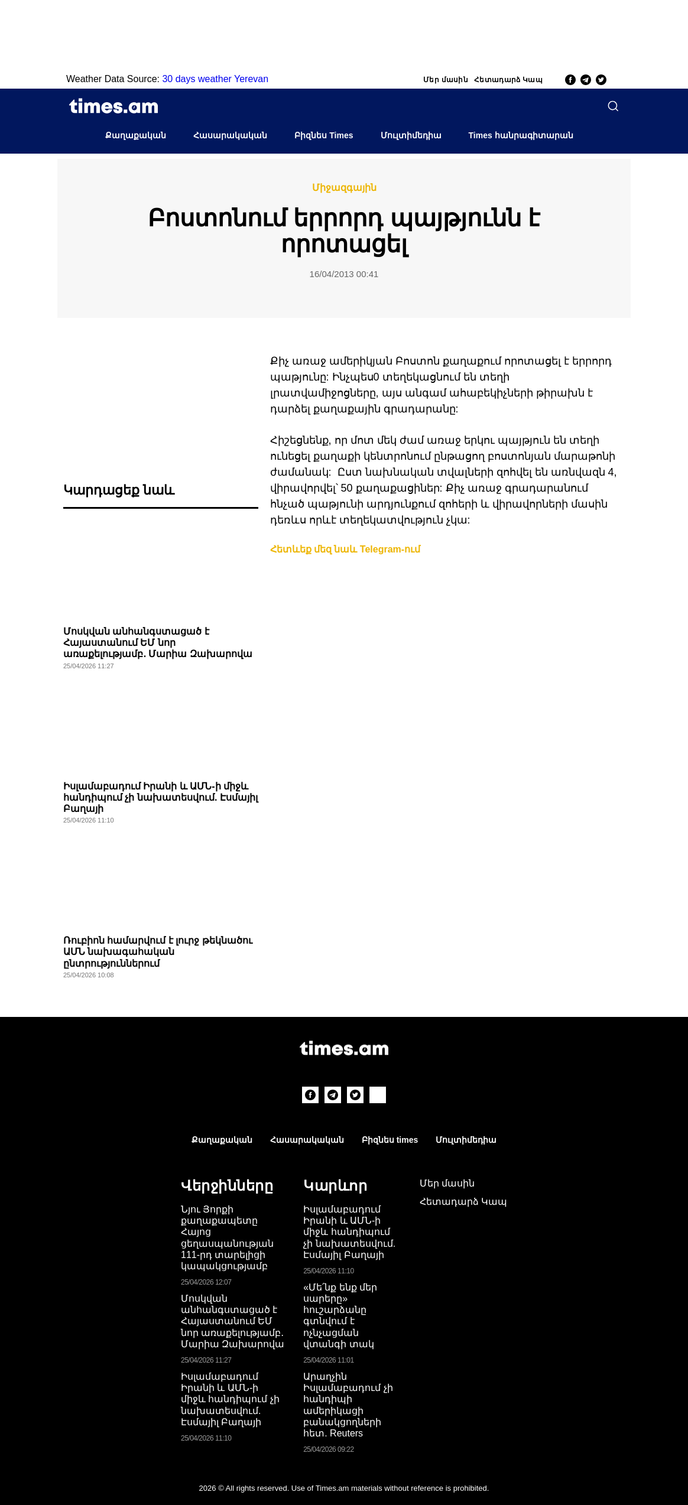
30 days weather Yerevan (215, 79)
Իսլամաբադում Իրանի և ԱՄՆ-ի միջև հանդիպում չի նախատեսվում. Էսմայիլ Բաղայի (160, 797)
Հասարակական (230, 135)
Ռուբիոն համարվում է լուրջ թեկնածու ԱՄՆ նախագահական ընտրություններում (157, 951)
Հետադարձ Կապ (508, 80)
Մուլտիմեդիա (411, 135)
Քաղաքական (135, 135)
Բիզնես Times (323, 135)
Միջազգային (344, 188)
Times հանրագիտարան (521, 135)
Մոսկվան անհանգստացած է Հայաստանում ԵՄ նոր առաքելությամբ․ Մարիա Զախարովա (157, 642)
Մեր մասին (445, 80)
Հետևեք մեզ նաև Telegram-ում (345, 549)
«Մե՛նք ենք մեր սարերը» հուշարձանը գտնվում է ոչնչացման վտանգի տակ (340, 1315)
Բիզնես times (390, 1140)
